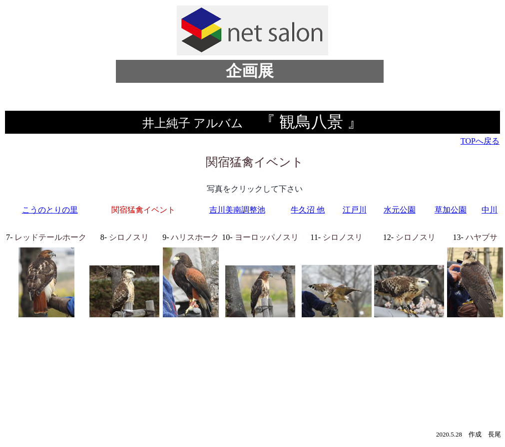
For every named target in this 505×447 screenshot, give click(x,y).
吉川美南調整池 (237, 210)
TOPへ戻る (480, 141)
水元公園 (400, 210)
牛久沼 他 (308, 210)
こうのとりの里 (50, 210)
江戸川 (355, 210)
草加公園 (451, 210)
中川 (490, 210)
